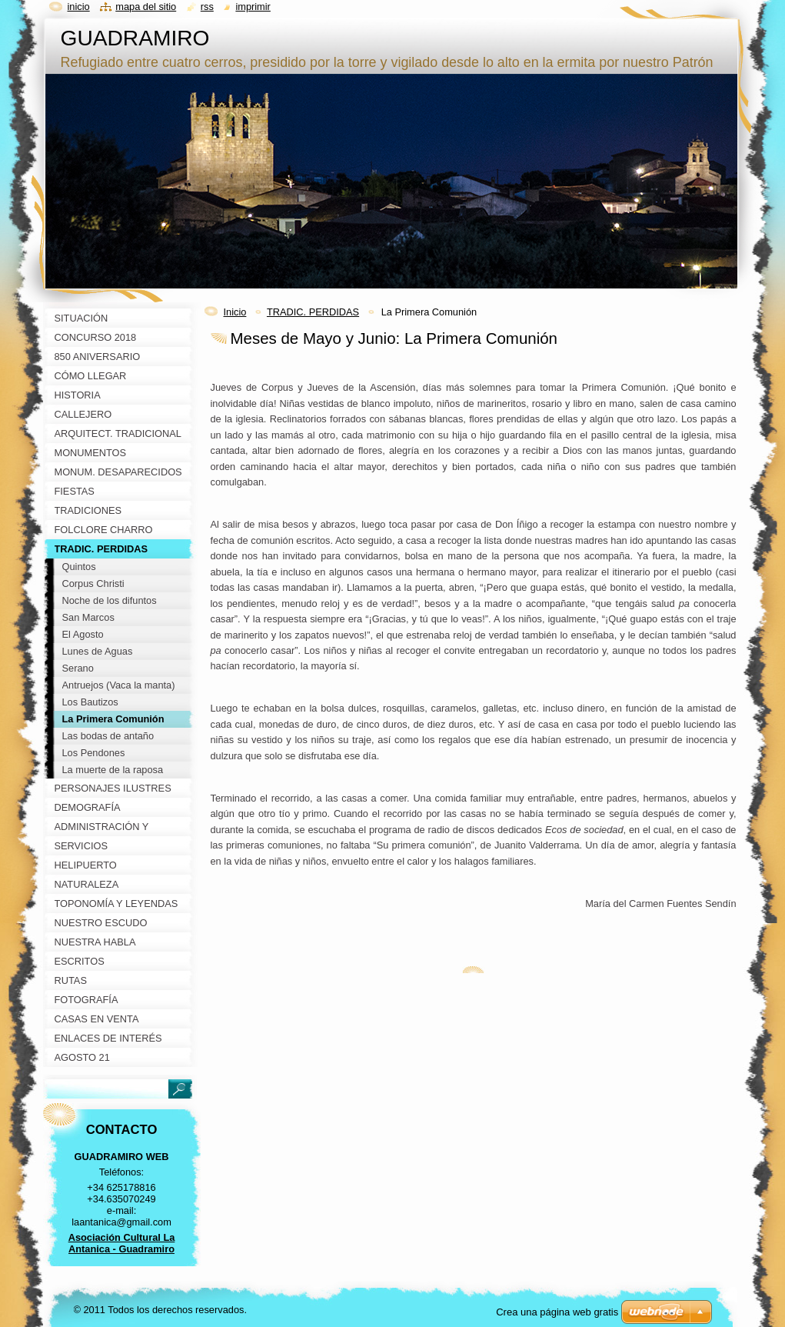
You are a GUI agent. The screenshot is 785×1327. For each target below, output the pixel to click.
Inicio (235, 312)
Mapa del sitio (145, 6)
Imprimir (253, 6)
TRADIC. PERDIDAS (313, 312)
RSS (207, 6)
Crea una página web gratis (557, 1312)
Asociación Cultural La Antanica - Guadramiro (121, 1243)
